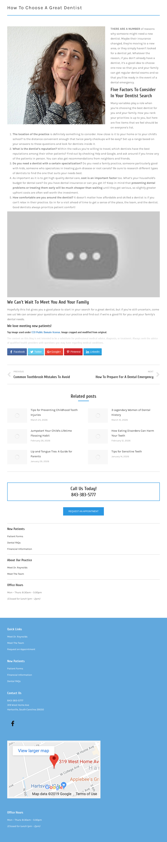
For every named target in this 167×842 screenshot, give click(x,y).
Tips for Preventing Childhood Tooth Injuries (54, 412)
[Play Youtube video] (83, 254)
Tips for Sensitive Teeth (126, 451)
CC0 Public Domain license (46, 332)
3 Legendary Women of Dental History (130, 412)
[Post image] (17, 415)
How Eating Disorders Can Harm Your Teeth (132, 433)
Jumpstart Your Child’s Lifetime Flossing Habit (51, 433)
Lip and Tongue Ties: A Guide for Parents (51, 454)
